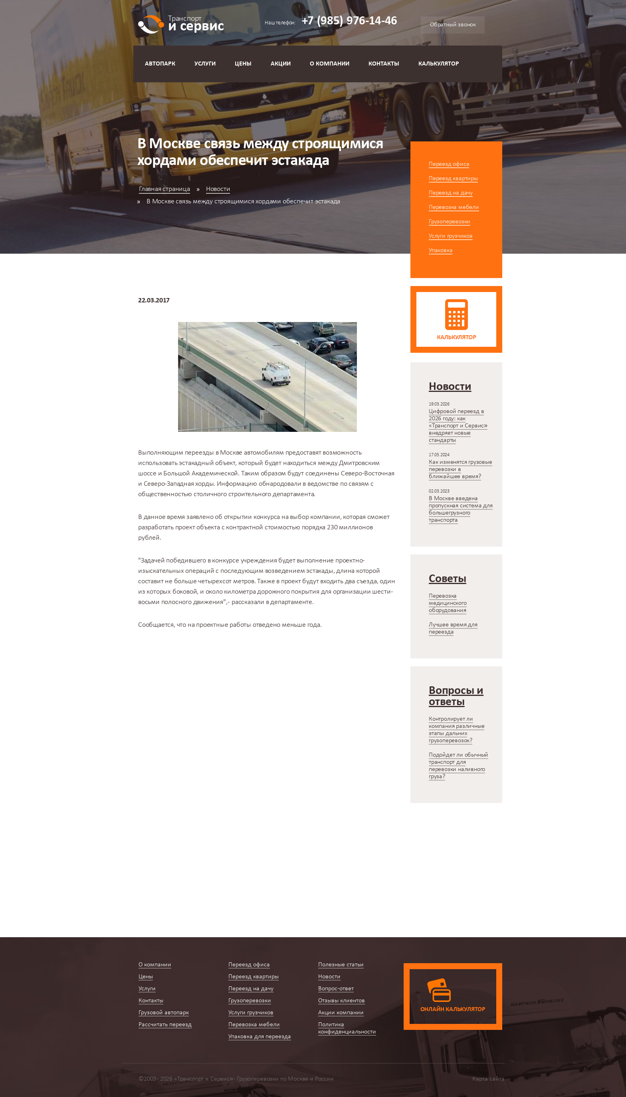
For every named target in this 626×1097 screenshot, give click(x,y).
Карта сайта (488, 1079)
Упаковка (440, 250)
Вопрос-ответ (336, 989)
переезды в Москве (214, 453)
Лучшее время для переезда (453, 628)
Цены (243, 64)
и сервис (196, 23)
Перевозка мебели (454, 207)
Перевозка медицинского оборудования (448, 603)
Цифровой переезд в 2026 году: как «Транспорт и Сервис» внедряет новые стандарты (458, 425)
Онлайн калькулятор (452, 1009)
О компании (329, 64)
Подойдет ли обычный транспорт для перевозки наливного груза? (458, 766)
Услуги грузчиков (451, 236)
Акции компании (341, 1013)
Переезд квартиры (453, 178)
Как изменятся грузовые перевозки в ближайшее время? (460, 469)
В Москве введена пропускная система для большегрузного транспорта (461, 509)
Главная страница (164, 189)
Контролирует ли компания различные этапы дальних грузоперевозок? (456, 730)
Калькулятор (438, 64)
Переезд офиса (449, 164)
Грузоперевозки (449, 222)
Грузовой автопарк (164, 1013)
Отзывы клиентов (341, 1001)
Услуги (205, 64)
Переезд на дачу (451, 193)
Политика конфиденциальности (347, 1028)
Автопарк (160, 64)
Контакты (383, 64)
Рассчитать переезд (165, 1024)
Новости (218, 189)
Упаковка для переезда (259, 1036)
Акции (281, 64)
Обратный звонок (453, 25)
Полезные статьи (341, 965)
